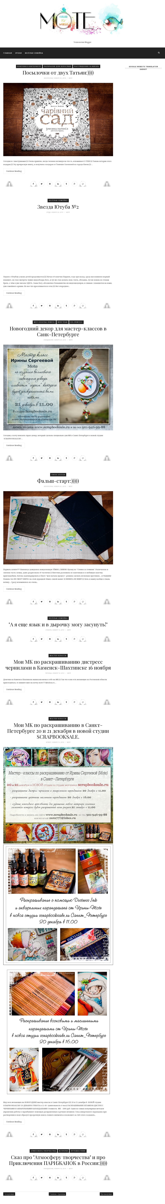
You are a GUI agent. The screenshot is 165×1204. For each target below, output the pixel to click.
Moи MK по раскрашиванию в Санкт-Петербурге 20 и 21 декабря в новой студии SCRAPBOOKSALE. (58, 731)
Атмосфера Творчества (43, 1151)
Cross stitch (58, 475)
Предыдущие (106, 1194)
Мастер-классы (58, 656)
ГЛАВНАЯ (7, 53)
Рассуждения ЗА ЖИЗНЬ (86, 66)
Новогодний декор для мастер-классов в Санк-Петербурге (58, 331)
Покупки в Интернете (29, 66)
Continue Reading (14, 171)
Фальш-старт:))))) (58, 480)
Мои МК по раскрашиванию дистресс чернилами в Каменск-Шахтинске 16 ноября (58, 664)
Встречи (63, 1151)
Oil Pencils (76, 322)
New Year (62, 322)
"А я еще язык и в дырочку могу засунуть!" (58, 624)
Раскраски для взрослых (57, 66)
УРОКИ (18, 53)
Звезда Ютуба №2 (58, 206)
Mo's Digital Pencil (44, 322)
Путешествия (78, 1151)
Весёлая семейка (58, 200)
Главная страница (57, 1194)
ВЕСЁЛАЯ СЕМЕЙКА (34, 53)
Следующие (9, 1194)
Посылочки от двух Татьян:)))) (58, 72)
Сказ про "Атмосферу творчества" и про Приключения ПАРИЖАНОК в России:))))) (58, 1160)
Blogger (88, 42)
